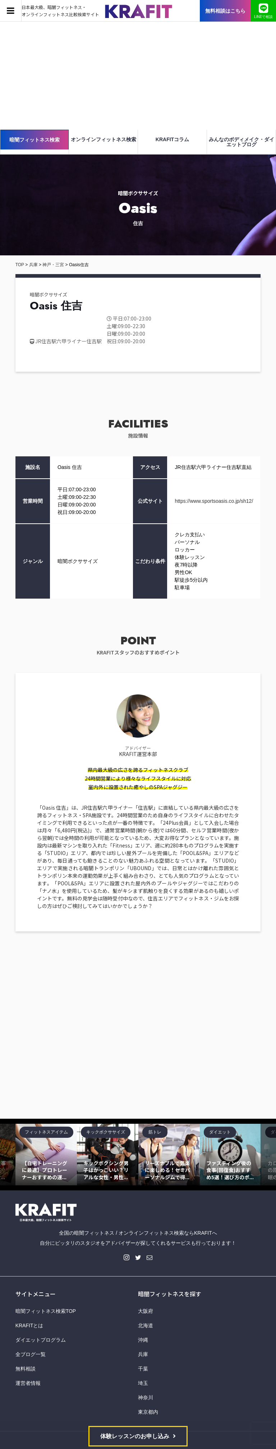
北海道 (145, 1325)
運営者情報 (28, 1383)
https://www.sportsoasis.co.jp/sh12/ (214, 501)
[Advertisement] (138, 75)
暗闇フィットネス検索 (34, 140)
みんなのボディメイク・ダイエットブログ (241, 142)
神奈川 (145, 1397)
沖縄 (143, 1340)
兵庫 (143, 1354)
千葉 (143, 1369)
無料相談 (25, 1369)
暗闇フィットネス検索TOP (45, 1311)
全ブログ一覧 (30, 1354)
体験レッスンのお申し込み (134, 1436)
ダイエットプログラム (40, 1340)
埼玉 (143, 1383)
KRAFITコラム (172, 139)
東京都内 (148, 1412)
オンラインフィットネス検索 (103, 139)
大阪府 (145, 1311)
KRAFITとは (29, 1325)
